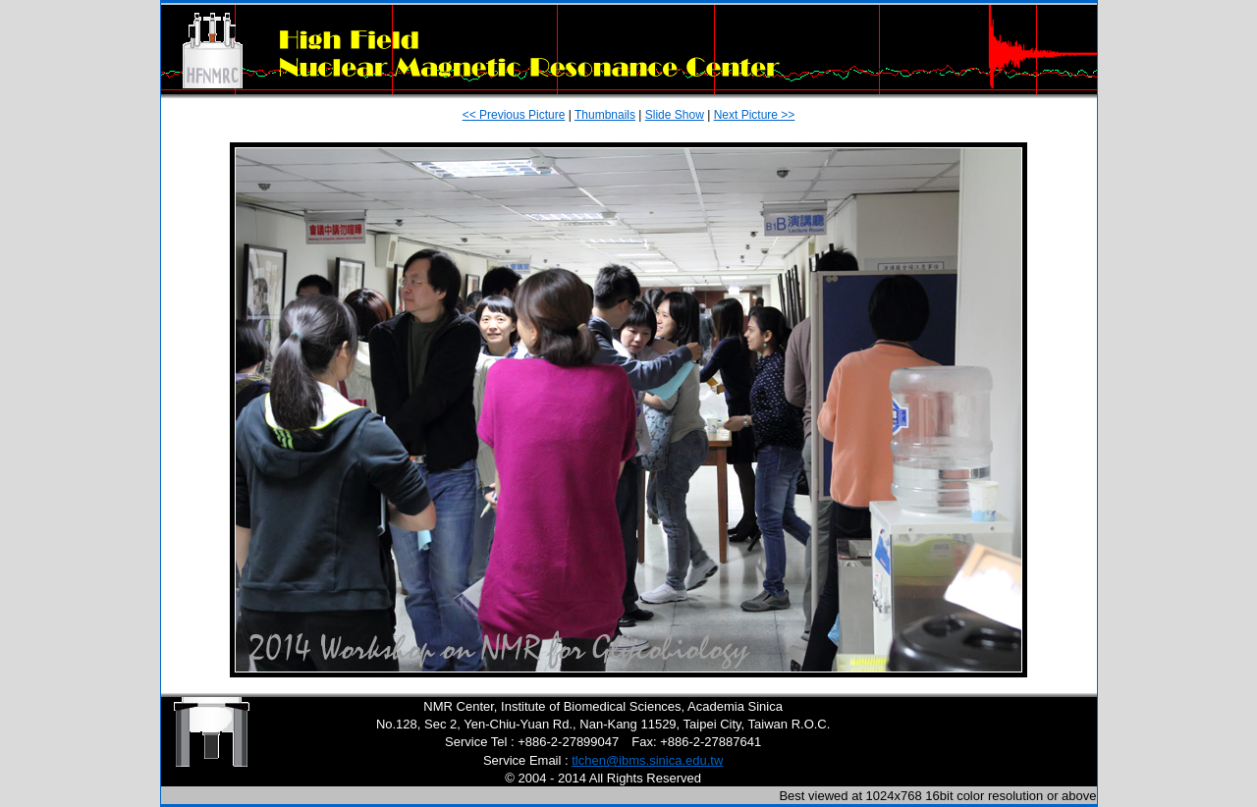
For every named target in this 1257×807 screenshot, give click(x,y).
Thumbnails (604, 115)
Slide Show (674, 115)
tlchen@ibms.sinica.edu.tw (647, 760)
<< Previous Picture (514, 115)
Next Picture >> (754, 115)
